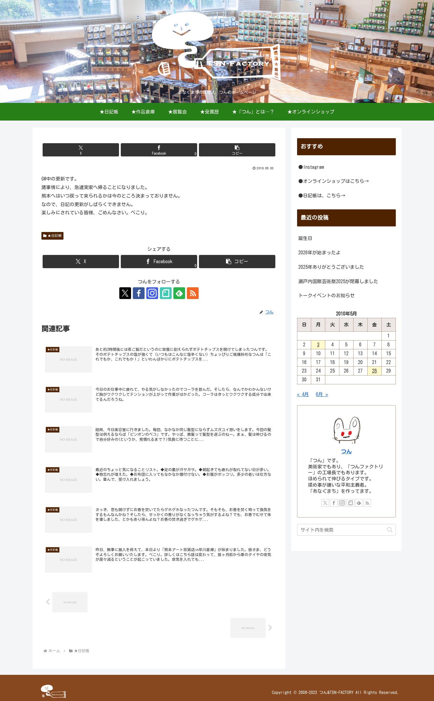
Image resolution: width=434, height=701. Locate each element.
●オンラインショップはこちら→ (333, 181)
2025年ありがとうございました (331, 267)
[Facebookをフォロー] (139, 293)
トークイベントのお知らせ (326, 295)
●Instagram (311, 167)
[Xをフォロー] (125, 293)
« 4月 (303, 394)
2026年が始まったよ (319, 252)
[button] (237, 149)
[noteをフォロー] (166, 293)
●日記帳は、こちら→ (321, 195)
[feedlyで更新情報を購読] (179, 293)
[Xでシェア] (81, 149)
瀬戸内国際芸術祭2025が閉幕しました (338, 281)
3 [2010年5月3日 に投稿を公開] (318, 344)
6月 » (322, 394)
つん (346, 451)
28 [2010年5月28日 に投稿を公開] (374, 370)
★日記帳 (52, 236)
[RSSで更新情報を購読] (193, 293)
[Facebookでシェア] (159, 149)
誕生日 (305, 238)
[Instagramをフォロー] (152, 293)
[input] (346, 530)
